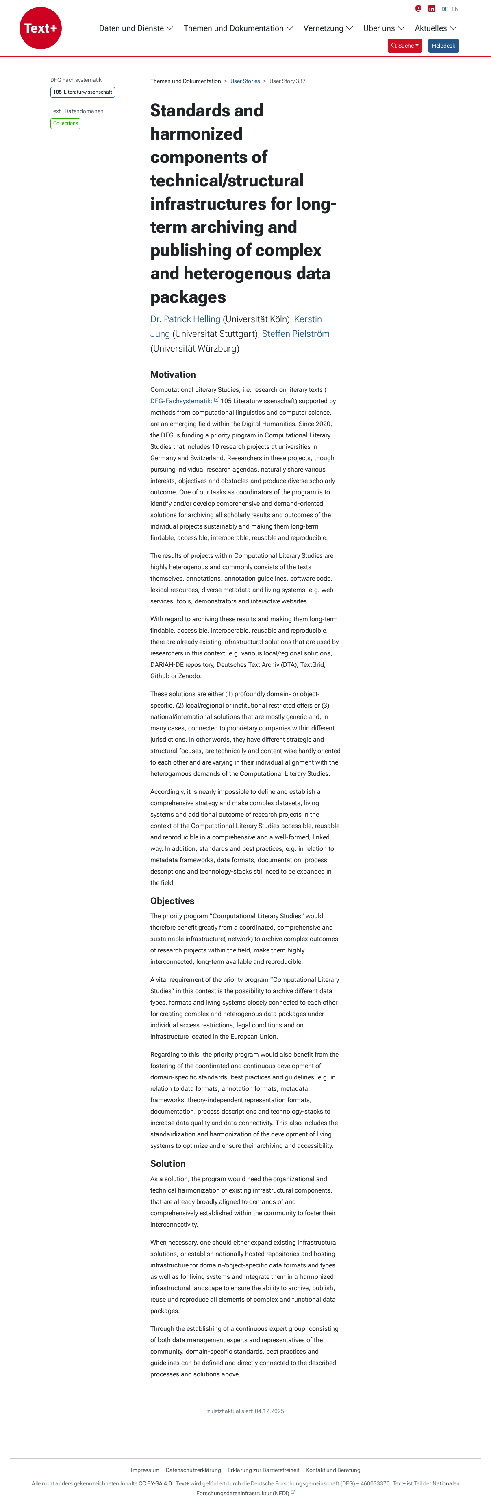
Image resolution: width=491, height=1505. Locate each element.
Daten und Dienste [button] (136, 28)
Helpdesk (443, 45)
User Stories (245, 81)
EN (455, 9)
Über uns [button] (384, 28)
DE (444, 9)
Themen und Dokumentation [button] (239, 28)
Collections (65, 123)
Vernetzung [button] (329, 28)
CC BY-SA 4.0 (155, 1483)
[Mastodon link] (420, 9)
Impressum (145, 1470)
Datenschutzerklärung (193, 1470)
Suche (402, 45)
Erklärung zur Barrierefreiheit (263, 1470)
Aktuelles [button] (436, 28)
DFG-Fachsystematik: (181, 401)
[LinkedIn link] (433, 9)
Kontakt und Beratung (333, 1470)
